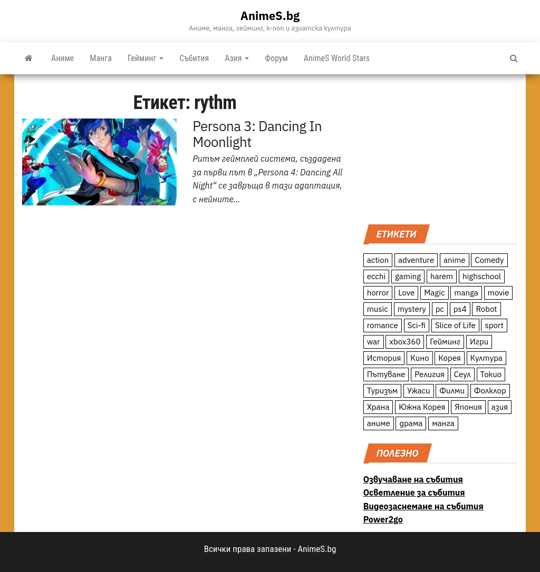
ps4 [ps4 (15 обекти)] (460, 309)
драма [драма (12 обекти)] (410, 423)
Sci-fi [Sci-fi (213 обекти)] (417, 325)
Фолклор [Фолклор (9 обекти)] (490, 391)
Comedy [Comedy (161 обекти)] (489, 260)
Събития (194, 58)
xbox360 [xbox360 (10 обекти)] (404, 342)
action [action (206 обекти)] (378, 260)
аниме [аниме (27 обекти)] (378, 423)
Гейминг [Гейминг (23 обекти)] (445, 342)
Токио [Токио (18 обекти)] (491, 374)
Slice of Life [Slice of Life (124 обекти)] (455, 325)
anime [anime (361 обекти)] (454, 260)
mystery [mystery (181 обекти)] (412, 309)
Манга (101, 58)
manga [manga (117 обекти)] (466, 293)
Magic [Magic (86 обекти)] (434, 293)
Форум (276, 58)
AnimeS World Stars (337, 58)
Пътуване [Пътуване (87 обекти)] (386, 374)
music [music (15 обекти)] (377, 309)
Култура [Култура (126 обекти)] (486, 358)
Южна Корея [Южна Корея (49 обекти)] (422, 407)
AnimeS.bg (270, 15)
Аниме (62, 58)
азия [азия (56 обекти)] (499, 407)
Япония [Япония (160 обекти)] (468, 407)
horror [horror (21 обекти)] (378, 293)
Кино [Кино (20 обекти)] (419, 358)
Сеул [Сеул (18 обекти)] (462, 374)
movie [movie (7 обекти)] (498, 293)
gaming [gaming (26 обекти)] (408, 276)
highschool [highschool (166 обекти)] (481, 276)
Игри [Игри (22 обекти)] (479, 342)
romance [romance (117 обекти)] (382, 325)
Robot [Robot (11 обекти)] (486, 309)
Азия (237, 58)
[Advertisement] (440, 148)
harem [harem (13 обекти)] (441, 276)
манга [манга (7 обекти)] (443, 423)
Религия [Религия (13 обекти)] (429, 374)
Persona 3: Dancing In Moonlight (257, 134)
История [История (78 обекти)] (384, 358)
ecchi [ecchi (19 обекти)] (376, 276)
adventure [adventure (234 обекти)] (416, 260)
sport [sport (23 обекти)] (494, 325)
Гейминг (145, 58)
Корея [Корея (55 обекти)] (449, 358)
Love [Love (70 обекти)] (406, 293)
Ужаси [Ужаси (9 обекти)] (418, 391)
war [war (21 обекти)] (373, 342)
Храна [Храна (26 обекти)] (378, 407)
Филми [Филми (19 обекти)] (452, 391)
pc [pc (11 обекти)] (440, 309)
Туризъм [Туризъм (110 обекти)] (382, 391)
